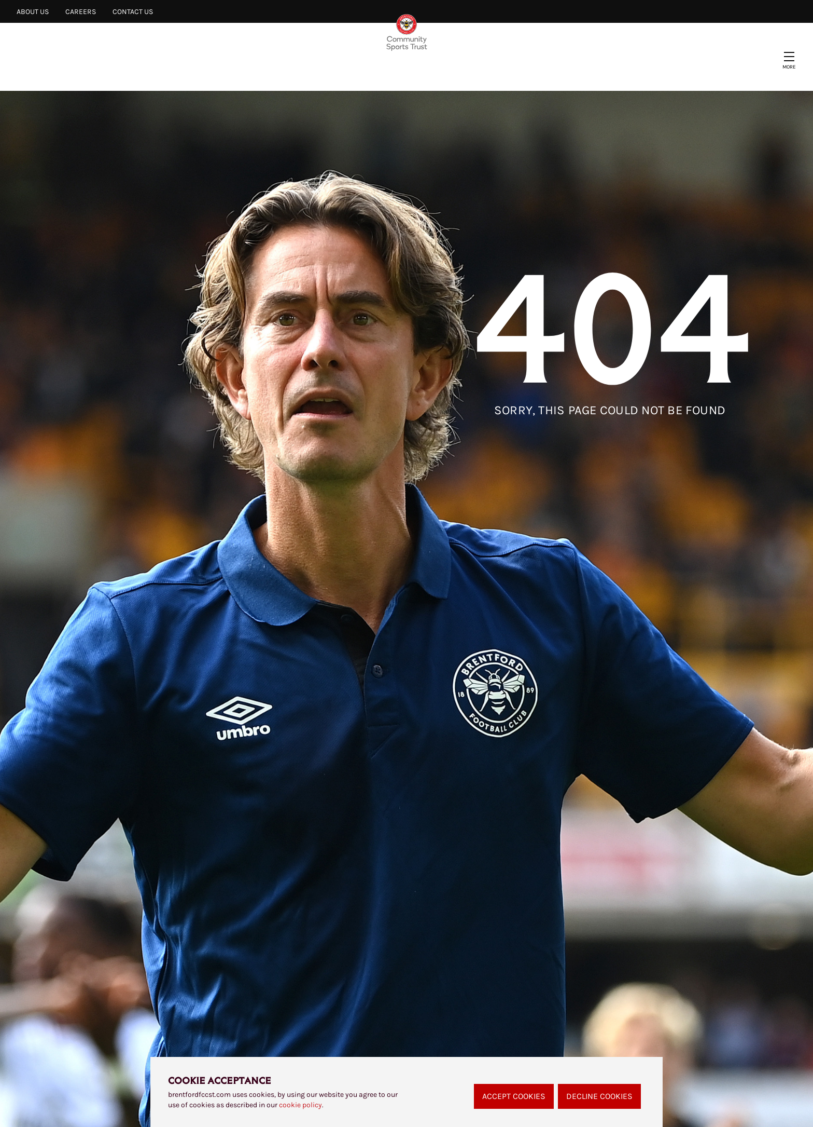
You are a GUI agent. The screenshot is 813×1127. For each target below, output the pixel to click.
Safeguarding (491, 71)
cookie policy (300, 1105)
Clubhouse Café (583, 71)
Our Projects (246, 71)
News (181, 71)
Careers (80, 11)
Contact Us (133, 11)
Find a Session (404, 71)
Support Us (324, 71)
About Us (33, 11)
